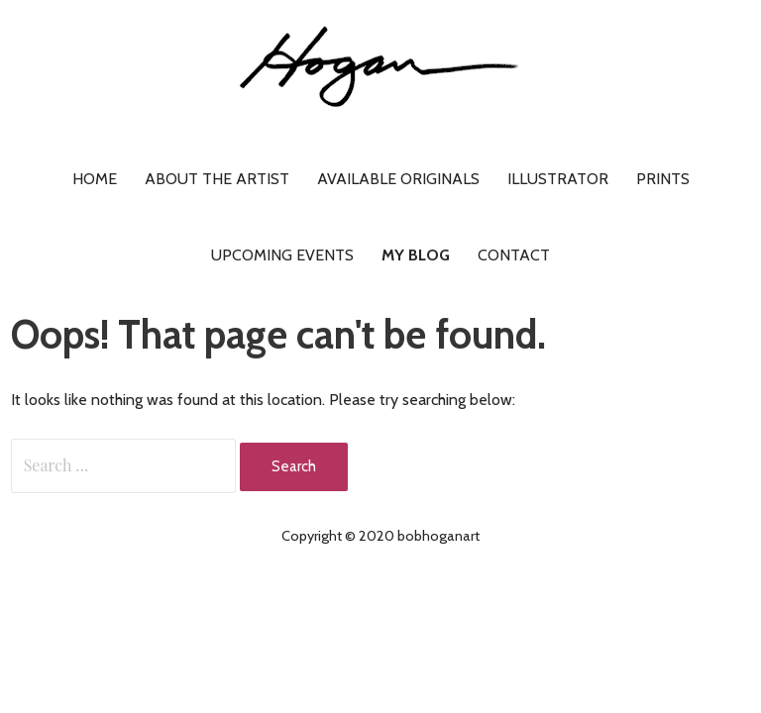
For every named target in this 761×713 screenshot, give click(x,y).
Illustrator (557, 178)
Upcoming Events (282, 255)
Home (94, 178)
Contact (514, 255)
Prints (663, 178)
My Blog (415, 255)
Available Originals (398, 178)
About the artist (217, 178)
